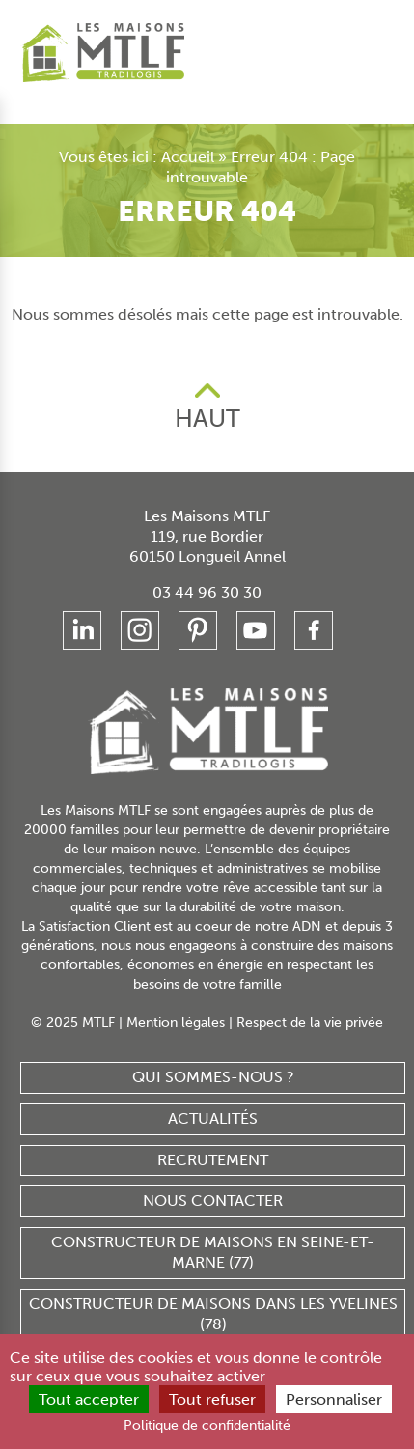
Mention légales (176, 1000)
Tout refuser (209, 1400)
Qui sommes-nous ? (212, 1053)
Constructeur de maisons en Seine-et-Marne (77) (212, 1229)
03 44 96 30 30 (207, 569)
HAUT (206, 397)
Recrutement (212, 1137)
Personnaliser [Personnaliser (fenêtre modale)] (328, 1400)
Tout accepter (92, 1400)
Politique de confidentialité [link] (207, 1426)
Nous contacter (213, 1178)
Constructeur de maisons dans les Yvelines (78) (213, 1290)
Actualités (213, 1095)
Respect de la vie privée (306, 1000)
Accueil (147, 157)
